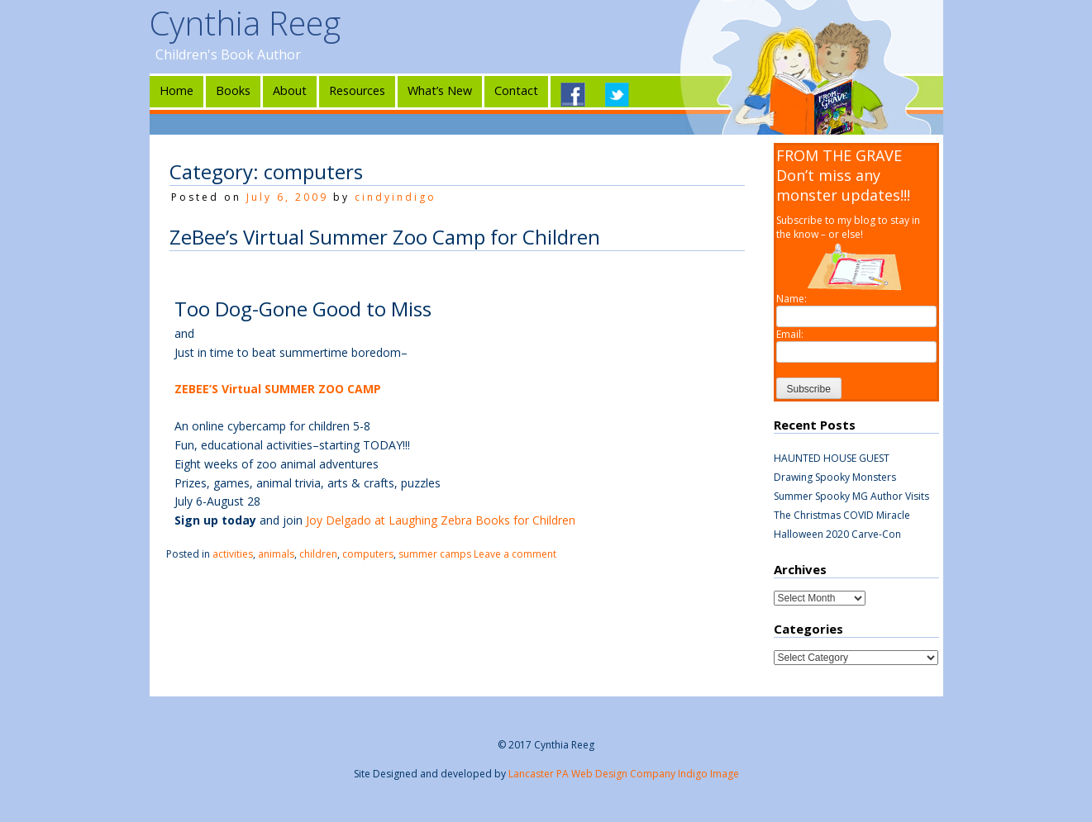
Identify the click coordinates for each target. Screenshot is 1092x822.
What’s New (440, 90)
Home (176, 90)
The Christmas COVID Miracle (842, 515)
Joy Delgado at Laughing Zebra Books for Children (440, 520)
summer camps (434, 554)
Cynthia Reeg (245, 22)
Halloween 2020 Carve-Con (837, 534)
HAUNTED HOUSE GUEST (831, 458)
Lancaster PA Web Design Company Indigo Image (623, 774)
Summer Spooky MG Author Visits (851, 496)
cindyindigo (395, 197)
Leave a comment (515, 554)
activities (232, 554)
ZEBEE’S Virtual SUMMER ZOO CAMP (277, 389)
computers (367, 554)
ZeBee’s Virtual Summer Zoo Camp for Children (384, 236)
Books (233, 90)
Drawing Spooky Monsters (835, 477)
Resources (357, 90)
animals (276, 554)
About (290, 90)
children (318, 554)
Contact (516, 90)
